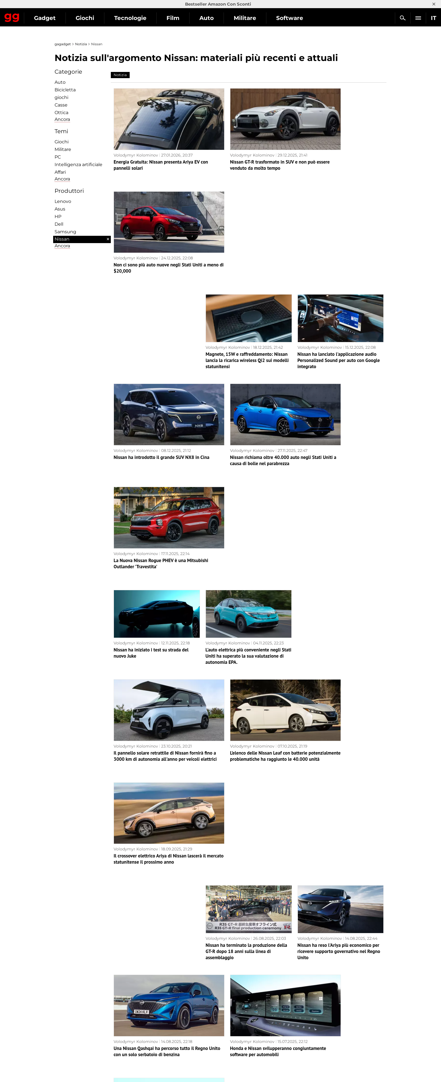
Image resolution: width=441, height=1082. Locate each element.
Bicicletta (65, 89)
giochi (61, 97)
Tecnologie (182, 18)
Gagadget (38, 15)
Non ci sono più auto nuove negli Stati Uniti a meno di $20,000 (336, 151)
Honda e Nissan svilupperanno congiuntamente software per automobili (247, 688)
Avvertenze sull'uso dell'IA (82, 1045)
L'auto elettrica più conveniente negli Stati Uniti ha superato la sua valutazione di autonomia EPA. (248, 422)
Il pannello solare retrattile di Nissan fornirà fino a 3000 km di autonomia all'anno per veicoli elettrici (151, 512)
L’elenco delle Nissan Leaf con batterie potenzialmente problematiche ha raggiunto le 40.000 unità (244, 512)
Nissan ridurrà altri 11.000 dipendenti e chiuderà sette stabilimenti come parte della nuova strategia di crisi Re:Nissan (246, 870)
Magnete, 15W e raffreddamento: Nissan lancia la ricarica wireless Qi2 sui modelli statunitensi (247, 243)
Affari (60, 172)
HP (58, 216)
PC (58, 157)
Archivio (228, 1002)
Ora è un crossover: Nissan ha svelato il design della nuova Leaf (337, 956)
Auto (258, 18)
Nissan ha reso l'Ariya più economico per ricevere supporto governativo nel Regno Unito (339, 601)
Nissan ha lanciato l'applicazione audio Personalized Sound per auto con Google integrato (339, 243)
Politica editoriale (74, 1039)
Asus (60, 209)
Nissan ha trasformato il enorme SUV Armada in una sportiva (151, 777)
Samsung (65, 231)
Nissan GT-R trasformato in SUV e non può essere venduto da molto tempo (248, 151)
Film (224, 18)
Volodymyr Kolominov (136, 141)
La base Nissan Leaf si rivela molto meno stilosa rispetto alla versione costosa (247, 777)
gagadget (63, 44)
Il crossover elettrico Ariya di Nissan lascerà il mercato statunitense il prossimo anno (340, 512)
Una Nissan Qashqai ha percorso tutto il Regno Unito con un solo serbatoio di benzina (154, 691)
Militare (296, 18)
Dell (59, 224)
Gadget (96, 18)
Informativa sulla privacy (81, 1032)
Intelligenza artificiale (78, 164)
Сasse (61, 105)
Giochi (136, 18)
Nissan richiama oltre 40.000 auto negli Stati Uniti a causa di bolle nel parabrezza (248, 330)
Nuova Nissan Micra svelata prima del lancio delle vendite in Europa (152, 867)
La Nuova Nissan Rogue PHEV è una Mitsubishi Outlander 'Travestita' (333, 330)
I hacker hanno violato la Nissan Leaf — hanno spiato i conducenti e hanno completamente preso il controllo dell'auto (337, 873)
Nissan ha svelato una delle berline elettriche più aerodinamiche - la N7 (242, 956)
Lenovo (63, 201)
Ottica (61, 112)
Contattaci (67, 1058)
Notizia (81, 44)
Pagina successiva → (220, 990)
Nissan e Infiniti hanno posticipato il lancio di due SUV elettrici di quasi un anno (335, 691)
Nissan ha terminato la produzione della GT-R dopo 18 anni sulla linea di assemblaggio (246, 601)
